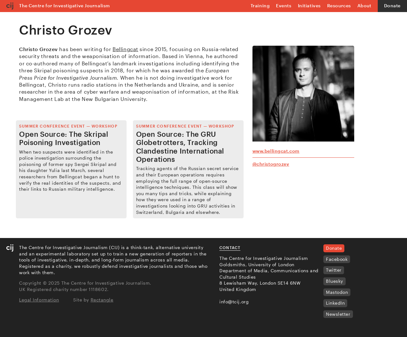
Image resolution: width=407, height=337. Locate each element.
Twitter (333, 270)
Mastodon (337, 292)
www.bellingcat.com (276, 151)
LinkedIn (335, 303)
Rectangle (102, 299)
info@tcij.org (234, 301)
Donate (392, 5)
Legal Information (39, 299)
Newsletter (338, 314)
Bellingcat (125, 49)
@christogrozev (270, 164)
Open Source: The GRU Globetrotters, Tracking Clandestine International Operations (180, 146)
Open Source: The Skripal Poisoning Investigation (63, 138)
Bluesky (334, 281)
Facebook (337, 259)
